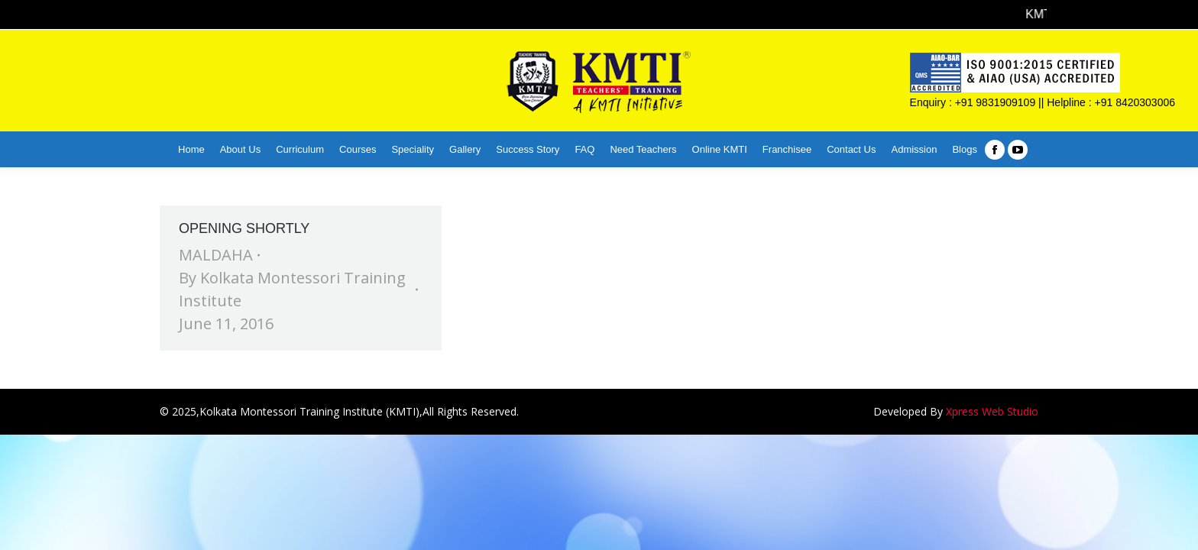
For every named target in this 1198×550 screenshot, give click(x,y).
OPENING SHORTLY (244, 228)
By (292, 289)
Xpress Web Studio (992, 411)
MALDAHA (216, 254)
